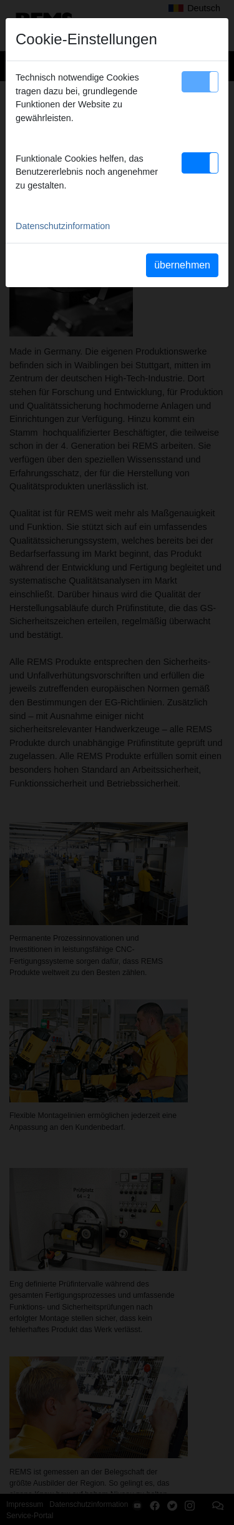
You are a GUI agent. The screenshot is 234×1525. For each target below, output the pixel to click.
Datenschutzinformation (63, 226)
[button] (200, 81)
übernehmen (182, 265)
